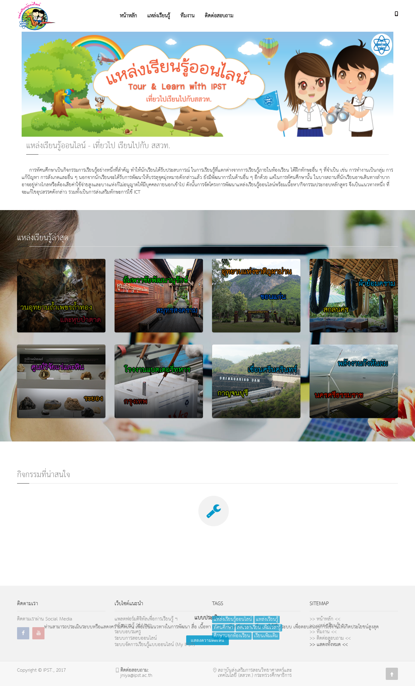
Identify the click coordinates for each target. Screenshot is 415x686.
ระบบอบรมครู (128, 631)
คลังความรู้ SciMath (133, 625)
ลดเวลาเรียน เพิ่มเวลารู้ (259, 627)
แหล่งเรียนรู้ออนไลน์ (233, 619)
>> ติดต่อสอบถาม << (330, 638)
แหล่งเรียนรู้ (267, 619)
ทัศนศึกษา (223, 627)
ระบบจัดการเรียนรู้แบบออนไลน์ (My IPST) (155, 644)
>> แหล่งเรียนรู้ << (328, 625)
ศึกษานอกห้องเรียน (232, 636)
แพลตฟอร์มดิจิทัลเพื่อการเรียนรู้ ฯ (146, 619)
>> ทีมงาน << (323, 631)
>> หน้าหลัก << (325, 619)
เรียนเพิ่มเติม (266, 636)
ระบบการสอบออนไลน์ (136, 638)
